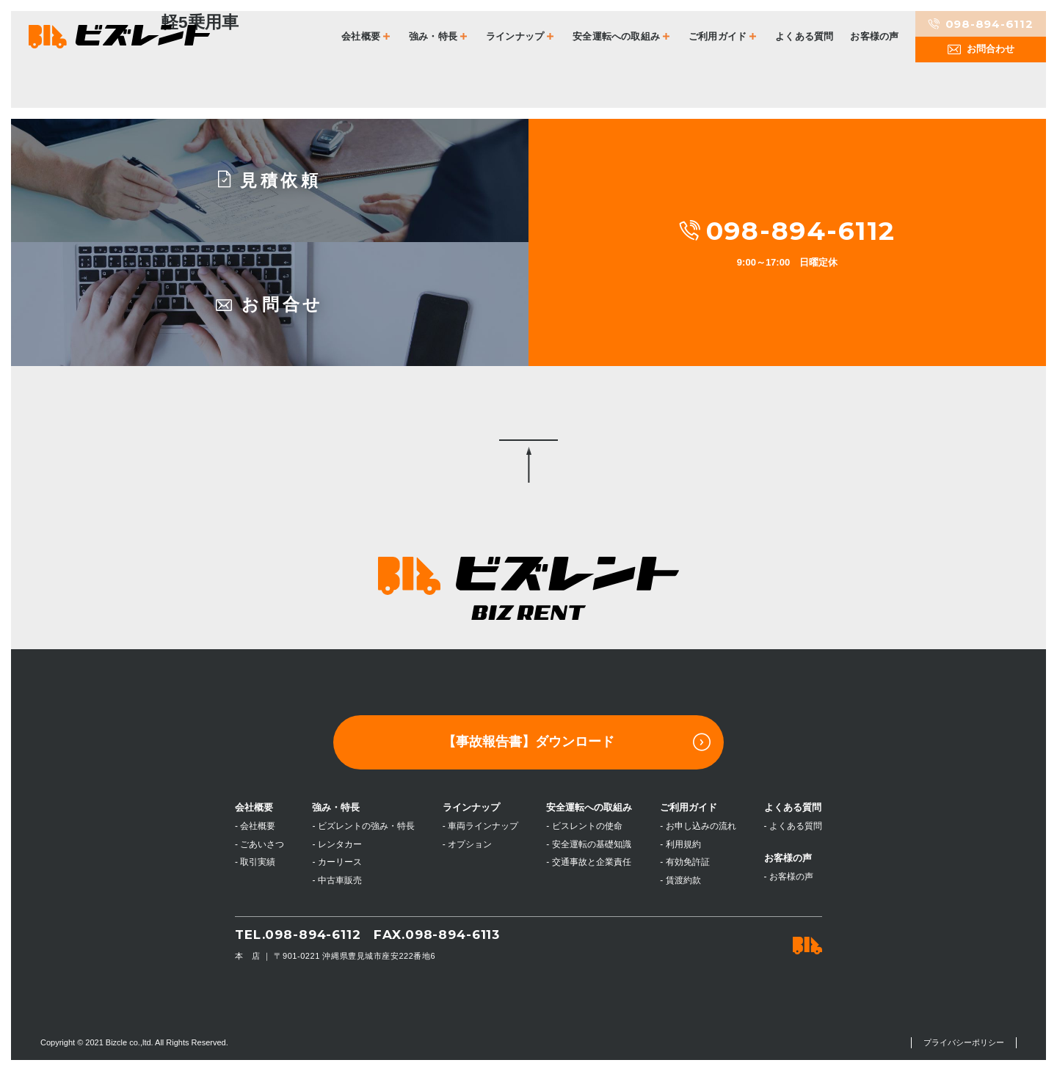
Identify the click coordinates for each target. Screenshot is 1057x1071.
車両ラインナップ (483, 826)
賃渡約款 (683, 880)
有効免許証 (688, 862)
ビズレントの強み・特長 (366, 826)
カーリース (340, 862)
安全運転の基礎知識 (591, 844)
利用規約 (683, 844)
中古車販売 (340, 880)
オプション (470, 844)
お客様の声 (874, 36)
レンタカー (340, 844)
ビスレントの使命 (587, 826)
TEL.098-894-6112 (298, 934)
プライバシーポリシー (963, 1042)
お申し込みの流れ (701, 826)
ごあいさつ (262, 844)
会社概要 (257, 826)
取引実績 (257, 862)
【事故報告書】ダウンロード (577, 742)
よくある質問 (804, 36)
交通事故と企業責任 (591, 862)
